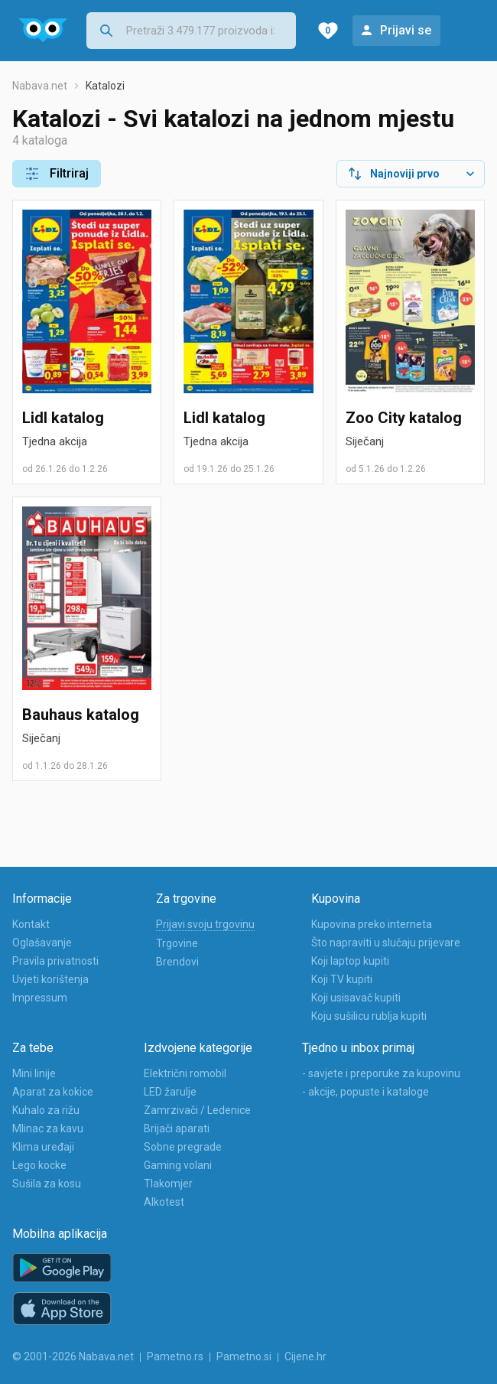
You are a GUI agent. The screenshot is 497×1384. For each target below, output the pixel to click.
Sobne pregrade (183, 1147)
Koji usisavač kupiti (356, 998)
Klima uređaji (43, 1147)
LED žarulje (170, 1092)
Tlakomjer (168, 1183)
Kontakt (31, 924)
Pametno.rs (175, 1356)
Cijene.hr (305, 1356)
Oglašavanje (42, 942)
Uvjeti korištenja (50, 979)
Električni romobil (185, 1073)
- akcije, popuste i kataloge (365, 1092)
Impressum (39, 998)
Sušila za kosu (46, 1183)
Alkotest (164, 1202)
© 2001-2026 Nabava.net (73, 1356)
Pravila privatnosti (55, 961)
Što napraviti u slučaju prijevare (385, 942)
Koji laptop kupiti (350, 961)
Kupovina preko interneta (371, 924)
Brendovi (177, 962)
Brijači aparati (177, 1128)
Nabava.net (39, 86)
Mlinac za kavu (47, 1128)
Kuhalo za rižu (46, 1110)
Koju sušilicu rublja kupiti (369, 1016)
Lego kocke (39, 1165)
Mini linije (34, 1073)
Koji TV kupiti (341, 979)
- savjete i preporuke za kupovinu (381, 1073)
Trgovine (177, 943)
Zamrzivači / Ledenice (197, 1110)
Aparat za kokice (52, 1092)
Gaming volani (178, 1165)
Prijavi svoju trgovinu (205, 924)
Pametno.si (243, 1356)
